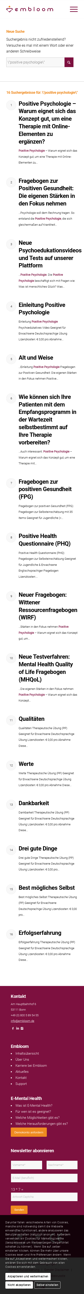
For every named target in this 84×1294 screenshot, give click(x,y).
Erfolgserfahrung (40, 932)
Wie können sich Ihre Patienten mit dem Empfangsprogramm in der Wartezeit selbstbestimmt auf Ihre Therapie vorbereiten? (47, 419)
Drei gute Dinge (38, 848)
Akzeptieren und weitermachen (28, 1276)
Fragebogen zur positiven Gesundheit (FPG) (45, 489)
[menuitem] (71, 9)
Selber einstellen (47, 1285)
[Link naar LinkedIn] (17, 1029)
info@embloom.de (22, 1021)
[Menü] (71, 9)
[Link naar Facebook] (13, 1029)
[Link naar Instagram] (22, 1029)
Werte (26, 764)
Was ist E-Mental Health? (33, 1106)
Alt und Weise (36, 357)
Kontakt (21, 1078)
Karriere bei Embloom (31, 1066)
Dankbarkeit (34, 803)
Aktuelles (22, 1072)
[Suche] (39, 62)
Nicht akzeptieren (19, 1285)
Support (21, 1084)
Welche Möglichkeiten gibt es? (37, 1118)
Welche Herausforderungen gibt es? (41, 1124)
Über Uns (22, 1060)
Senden (19, 1209)
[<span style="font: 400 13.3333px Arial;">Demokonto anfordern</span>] (29, 1132)
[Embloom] (34, 9)
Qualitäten (31, 718)
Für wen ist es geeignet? (33, 1112)
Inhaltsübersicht (27, 1053)
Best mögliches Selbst (47, 887)
